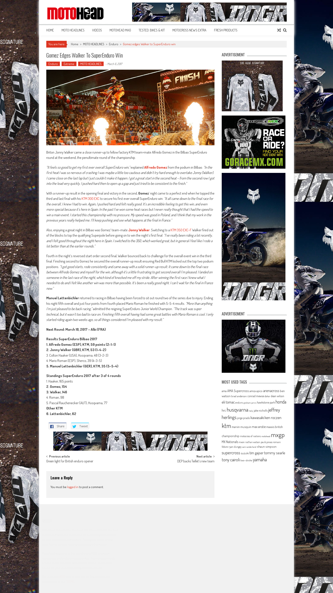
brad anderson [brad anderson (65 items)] (239, 396)
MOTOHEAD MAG (120, 30)
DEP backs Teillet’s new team (195, 461)
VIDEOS (97, 30)
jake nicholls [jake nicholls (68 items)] (261, 410)
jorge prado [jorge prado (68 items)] (243, 418)
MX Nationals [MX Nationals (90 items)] (230, 442)
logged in (72, 487)
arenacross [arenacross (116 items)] (271, 390)
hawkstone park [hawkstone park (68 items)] (266, 402)
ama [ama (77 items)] (224, 391)
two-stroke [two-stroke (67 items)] (246, 460)
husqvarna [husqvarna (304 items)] (237, 409)
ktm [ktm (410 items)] (226, 425)
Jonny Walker (139, 230)
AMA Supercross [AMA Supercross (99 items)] (238, 390)
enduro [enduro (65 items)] (239, 402)
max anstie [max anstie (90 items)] (259, 427)
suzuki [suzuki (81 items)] (245, 453)
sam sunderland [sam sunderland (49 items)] (249, 446)
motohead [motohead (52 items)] (265, 436)
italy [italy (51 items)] (251, 410)
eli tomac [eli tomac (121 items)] (228, 402)
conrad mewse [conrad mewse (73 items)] (255, 396)
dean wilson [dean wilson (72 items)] (277, 396)
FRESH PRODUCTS (225, 30)
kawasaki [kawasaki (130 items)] (257, 417)
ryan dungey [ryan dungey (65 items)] (235, 446)
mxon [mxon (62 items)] (242, 442)
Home (50, 30)
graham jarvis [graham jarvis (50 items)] (250, 402)
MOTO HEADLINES (73, 30)
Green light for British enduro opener (69, 461)
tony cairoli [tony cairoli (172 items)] (231, 459)
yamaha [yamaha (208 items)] (260, 459)
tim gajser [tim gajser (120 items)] (257, 452)
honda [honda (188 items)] (280, 402)
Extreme (69, 64)
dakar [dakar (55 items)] (267, 396)
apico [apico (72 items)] (259, 391)
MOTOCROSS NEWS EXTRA (189, 30)
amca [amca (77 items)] (253, 391)
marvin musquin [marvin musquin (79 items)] (241, 427)
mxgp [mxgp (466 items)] (278, 435)
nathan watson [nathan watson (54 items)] (252, 442)
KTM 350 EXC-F (181, 230)
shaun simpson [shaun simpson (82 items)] (267, 447)
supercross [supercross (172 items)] (231, 452)
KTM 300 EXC (90, 198)
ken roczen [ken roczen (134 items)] (273, 417)
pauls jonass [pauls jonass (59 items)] (266, 442)
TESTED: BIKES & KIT (152, 30)
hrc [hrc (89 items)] (224, 410)
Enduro (113, 44)
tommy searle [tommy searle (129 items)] (274, 452)
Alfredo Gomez (155, 167)
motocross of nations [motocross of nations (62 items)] (250, 436)
